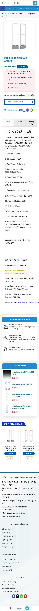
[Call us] (21, 596)
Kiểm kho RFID (7, 570)
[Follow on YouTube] (25, 596)
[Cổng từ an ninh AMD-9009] (10, 436)
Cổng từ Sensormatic (9, 559)
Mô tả (8, 122)
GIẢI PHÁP (29, 8)
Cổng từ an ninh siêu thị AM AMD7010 (28, 449)
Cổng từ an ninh (17, 14)
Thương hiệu (31, 123)
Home (4, 14)
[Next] (37, 446)
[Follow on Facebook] (13, 596)
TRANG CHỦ (8, 9)
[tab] (8, 122)
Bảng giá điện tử (7, 566)
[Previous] (2, 446)
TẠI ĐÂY (10, 243)
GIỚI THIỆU (15, 9)
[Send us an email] (17, 596)
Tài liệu (19, 122)
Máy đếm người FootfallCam (11, 563)
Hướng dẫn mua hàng (9, 582)
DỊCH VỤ (21, 8)
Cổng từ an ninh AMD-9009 (10, 449)
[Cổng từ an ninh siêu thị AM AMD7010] (29, 436)
